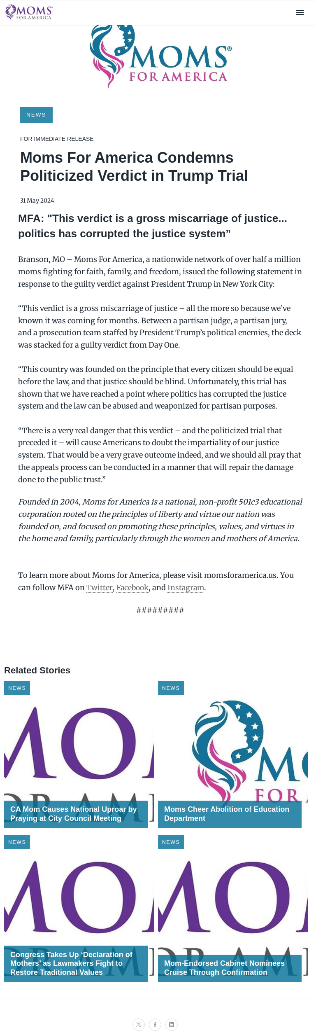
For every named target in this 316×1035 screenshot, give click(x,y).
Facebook (133, 587)
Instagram (188, 587)
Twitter (99, 587)
